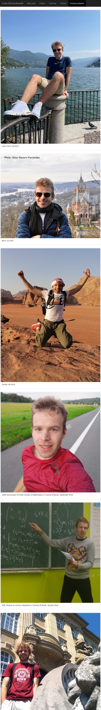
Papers (42, 3)
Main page (31, 3)
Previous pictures (77, 3)
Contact (63, 3)
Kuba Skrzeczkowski (12, 3)
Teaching (52, 3)
